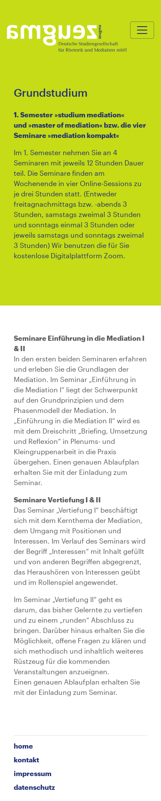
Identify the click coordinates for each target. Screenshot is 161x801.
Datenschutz (34, 787)
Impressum (33, 773)
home (23, 746)
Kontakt (26, 759)
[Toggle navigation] (142, 30)
